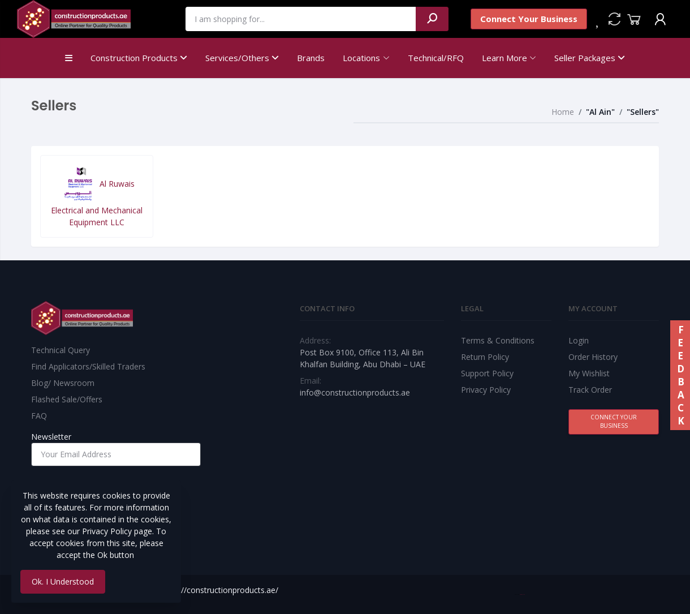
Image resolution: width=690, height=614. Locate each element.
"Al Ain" (600, 111)
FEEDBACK (680, 375)
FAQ (39, 415)
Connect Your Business (528, 18)
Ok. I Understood (63, 581)
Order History (593, 356)
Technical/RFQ (436, 57)
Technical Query (60, 350)
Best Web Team (522, 594)
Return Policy (485, 356)
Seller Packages (589, 57)
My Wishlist (589, 373)
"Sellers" (643, 111)
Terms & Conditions (497, 340)
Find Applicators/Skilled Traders (88, 366)
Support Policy (487, 373)
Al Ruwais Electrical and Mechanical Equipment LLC (97, 196)
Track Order (590, 389)
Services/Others (242, 57)
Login (578, 340)
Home (562, 111)
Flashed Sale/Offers (66, 399)
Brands (311, 57)
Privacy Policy (486, 389)
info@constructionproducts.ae (355, 392)
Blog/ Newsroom (62, 382)
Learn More (504, 57)
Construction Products (138, 57)
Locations (361, 57)
